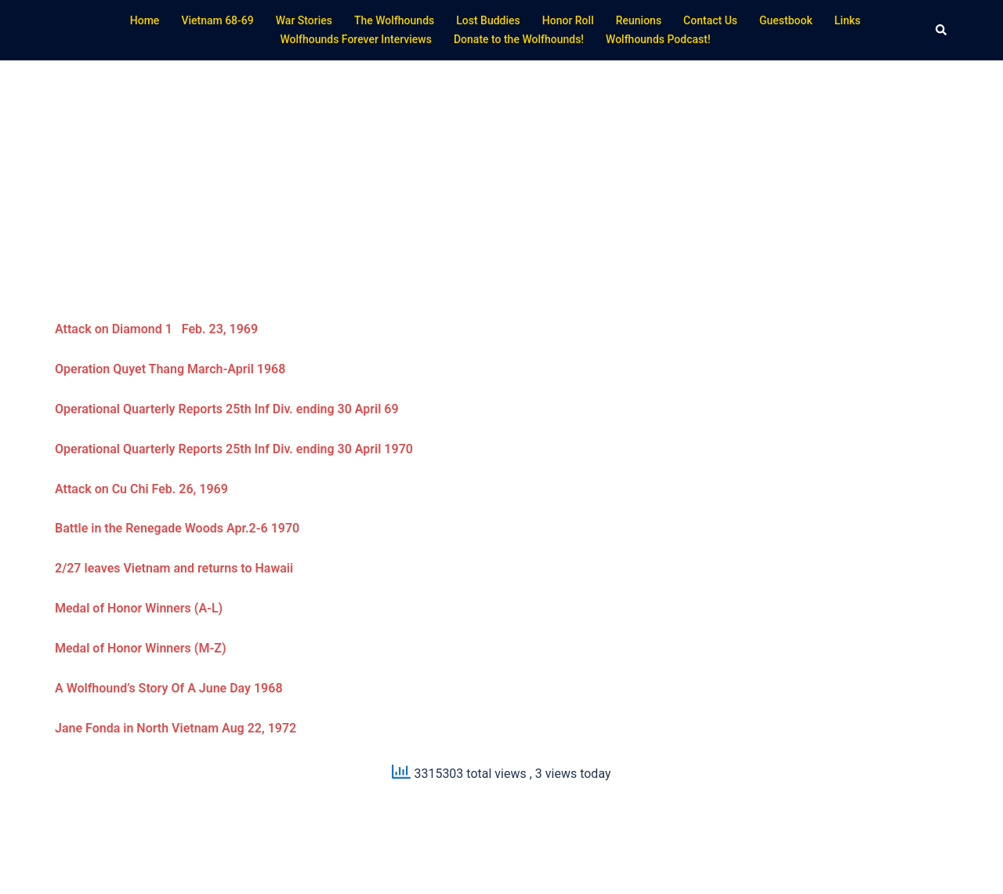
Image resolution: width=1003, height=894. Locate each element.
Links (847, 20)
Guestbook (786, 20)
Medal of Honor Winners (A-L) (139, 608)
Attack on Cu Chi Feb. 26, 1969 (141, 489)
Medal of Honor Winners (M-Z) (140, 648)
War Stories (304, 20)
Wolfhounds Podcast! (658, 39)
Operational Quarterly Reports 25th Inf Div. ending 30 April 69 (227, 409)
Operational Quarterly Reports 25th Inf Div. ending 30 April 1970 (234, 449)
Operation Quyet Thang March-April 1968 (170, 369)
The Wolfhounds (394, 20)
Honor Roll (568, 20)
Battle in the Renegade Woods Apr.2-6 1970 (177, 528)
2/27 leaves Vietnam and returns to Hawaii (174, 568)
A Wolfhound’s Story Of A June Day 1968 (170, 688)
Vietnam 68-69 (217, 20)
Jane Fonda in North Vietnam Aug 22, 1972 (175, 728)
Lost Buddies (488, 20)
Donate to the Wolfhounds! (519, 39)
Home (145, 20)
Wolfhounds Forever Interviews (356, 39)
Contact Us (710, 20)
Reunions (638, 20)
